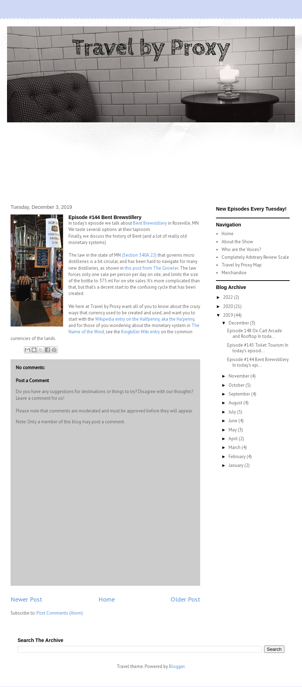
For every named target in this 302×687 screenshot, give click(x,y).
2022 (228, 297)
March (235, 447)
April (234, 439)
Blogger (176, 666)
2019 (228, 315)
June (233, 421)
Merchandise (234, 273)
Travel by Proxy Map (242, 265)
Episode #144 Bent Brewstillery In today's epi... (258, 362)
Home (106, 599)
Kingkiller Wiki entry (140, 332)
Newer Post (26, 599)
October (237, 385)
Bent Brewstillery (150, 223)
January (236, 465)
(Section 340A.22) (139, 255)
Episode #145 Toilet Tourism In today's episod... (257, 348)
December (239, 323)
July (233, 412)
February (238, 457)
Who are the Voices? (241, 249)
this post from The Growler (151, 268)
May (233, 430)
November (239, 376)
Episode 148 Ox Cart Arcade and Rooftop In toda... (254, 333)
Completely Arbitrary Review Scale (255, 257)
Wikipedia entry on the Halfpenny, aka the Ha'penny (144, 319)
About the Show (237, 242)
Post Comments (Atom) (60, 613)
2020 (228, 306)
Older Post (185, 599)
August (236, 403)
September (240, 394)
